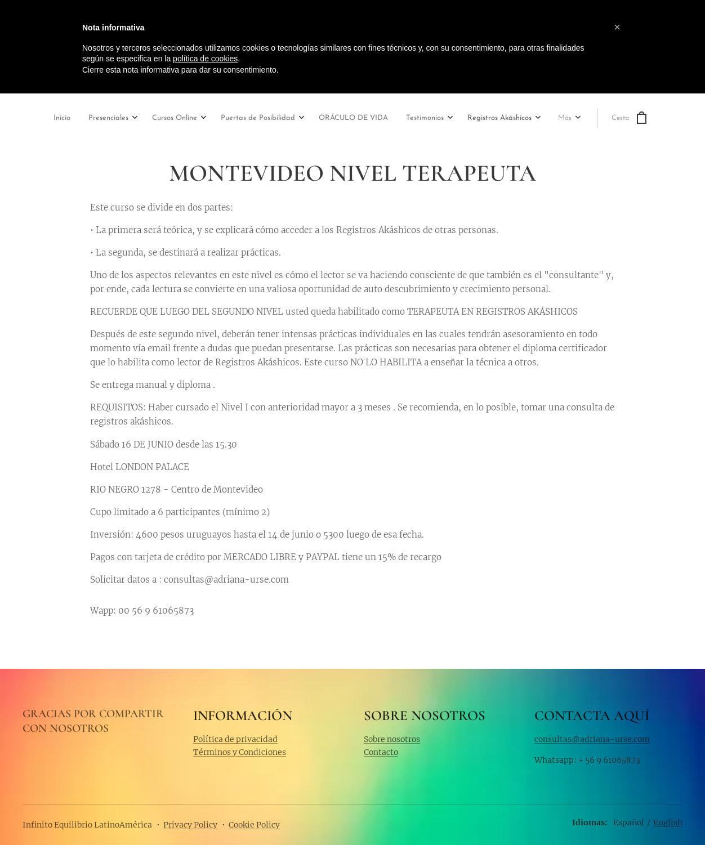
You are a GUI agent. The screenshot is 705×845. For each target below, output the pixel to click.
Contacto (381, 752)
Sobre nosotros (392, 739)
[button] (617, 27)
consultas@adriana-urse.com (592, 739)
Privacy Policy (190, 825)
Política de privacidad (235, 739)
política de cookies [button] (205, 58)
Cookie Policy (254, 825)
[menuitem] (40, 119)
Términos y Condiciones (239, 752)
